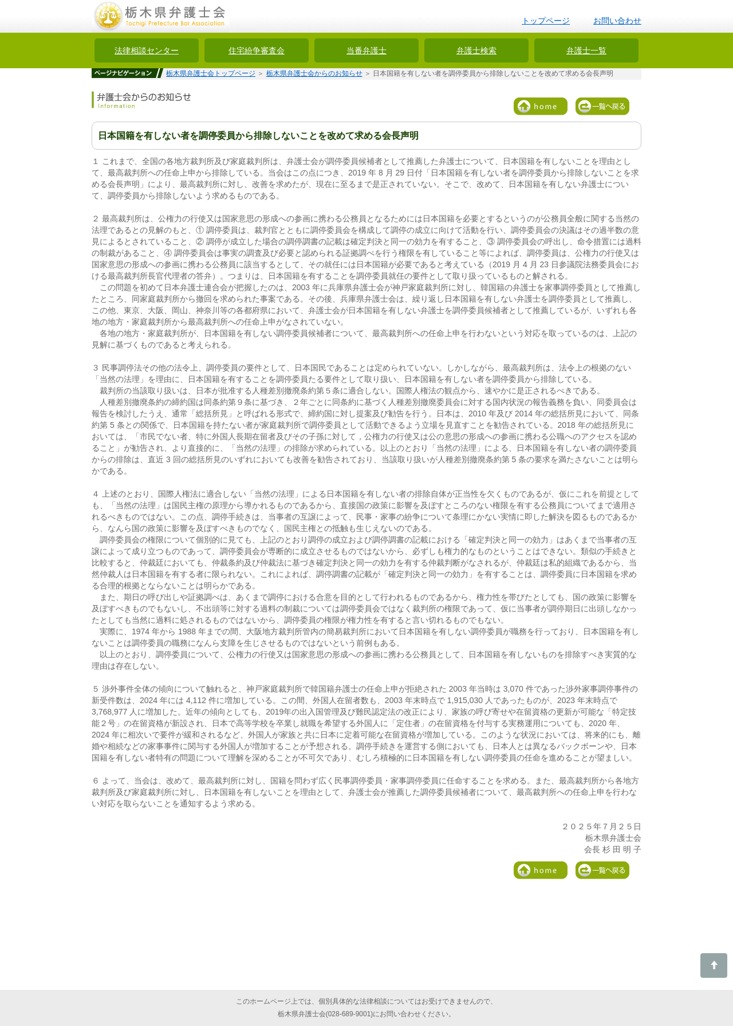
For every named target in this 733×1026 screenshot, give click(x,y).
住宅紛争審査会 (256, 50)
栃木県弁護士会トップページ (210, 73)
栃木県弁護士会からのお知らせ (314, 73)
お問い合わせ (617, 20)
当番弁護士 (366, 50)
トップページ (546, 20)
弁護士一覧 (586, 50)
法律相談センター (147, 50)
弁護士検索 (476, 50)
